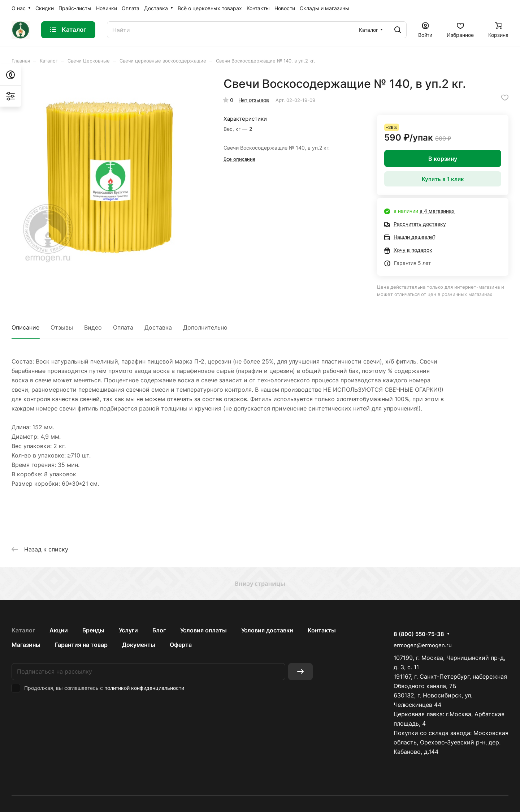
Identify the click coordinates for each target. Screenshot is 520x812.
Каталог (23, 630)
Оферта (181, 644)
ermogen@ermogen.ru (423, 645)
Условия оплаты (203, 630)
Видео (93, 327)
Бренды (93, 630)
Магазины (26, 644)
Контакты (322, 630)
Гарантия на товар (81, 644)
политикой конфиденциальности (144, 688)
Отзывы (62, 327)
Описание (25, 327)
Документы (138, 644)
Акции (58, 630)
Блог (159, 630)
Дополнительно (205, 327)
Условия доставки (267, 630)
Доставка (158, 327)
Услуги (128, 630)
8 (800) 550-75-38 (419, 634)
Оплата (123, 327)
